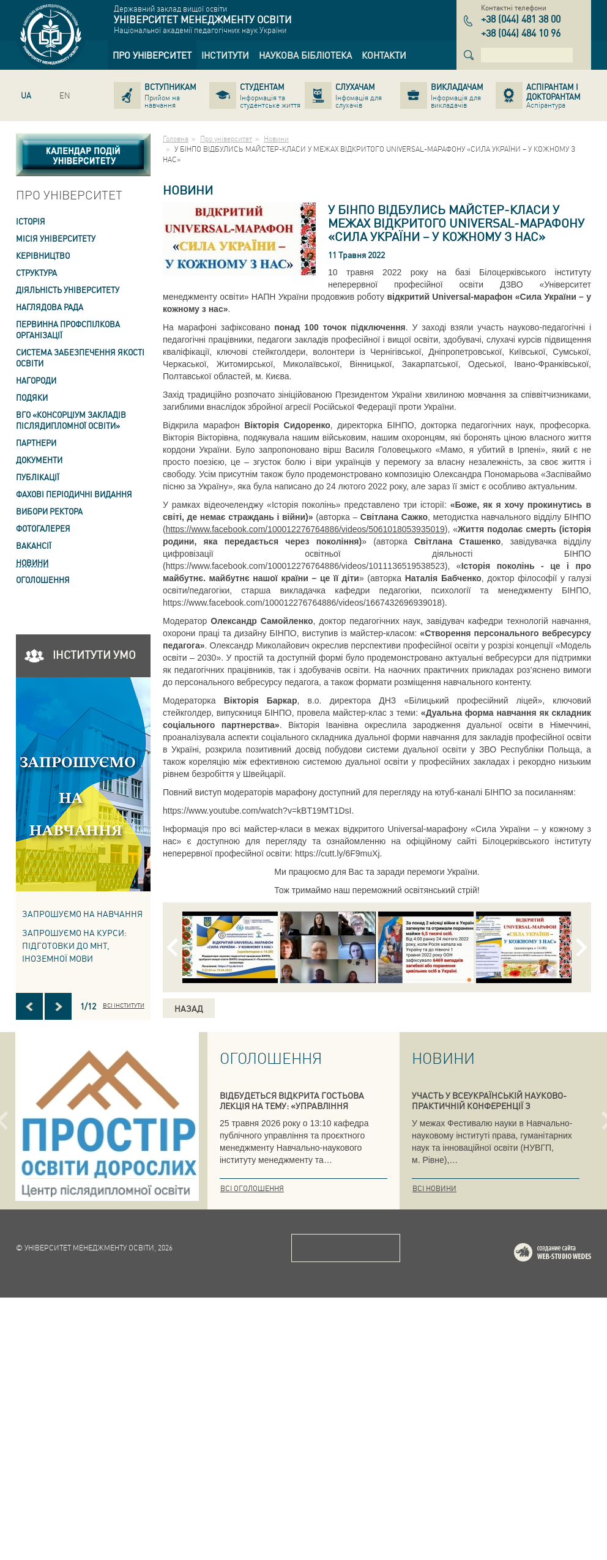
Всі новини (434, 1188)
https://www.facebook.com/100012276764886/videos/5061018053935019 (305, 529)
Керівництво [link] (43, 255)
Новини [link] (32, 562)
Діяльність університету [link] (67, 289)
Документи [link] (39, 460)
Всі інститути (123, 1005)
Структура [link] (36, 272)
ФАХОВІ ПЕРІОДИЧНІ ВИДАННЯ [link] (74, 494)
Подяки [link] (32, 397)
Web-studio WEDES (568, 1517)
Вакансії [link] (33, 545)
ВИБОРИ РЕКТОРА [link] (49, 511)
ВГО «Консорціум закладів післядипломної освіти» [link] (71, 420)
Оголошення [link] (43, 579)
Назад (188, 1008)
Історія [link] (30, 221)
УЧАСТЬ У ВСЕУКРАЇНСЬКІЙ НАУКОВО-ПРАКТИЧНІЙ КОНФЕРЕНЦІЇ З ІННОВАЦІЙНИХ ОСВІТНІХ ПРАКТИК (489, 1105)
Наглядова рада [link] (49, 307)
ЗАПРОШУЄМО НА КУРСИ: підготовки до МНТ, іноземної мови (74, 945)
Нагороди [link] (36, 380)
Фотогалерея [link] (43, 528)
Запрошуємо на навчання (82, 913)
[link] (152, 55)
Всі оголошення (252, 1188)
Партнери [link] (36, 442)
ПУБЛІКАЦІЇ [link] (37, 477)
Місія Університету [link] (55, 238)
